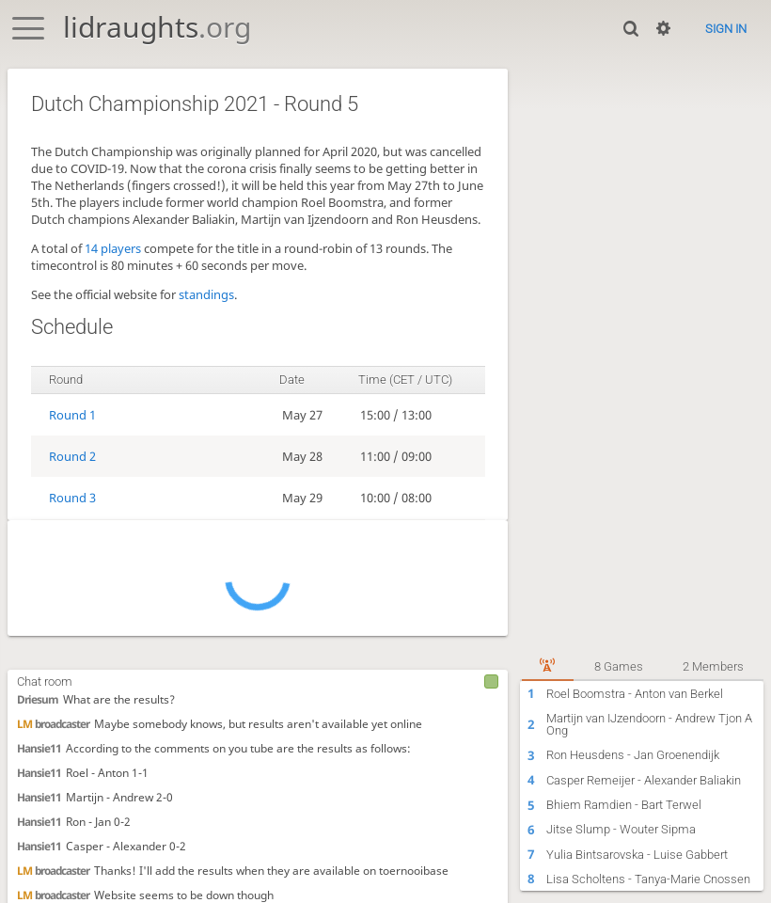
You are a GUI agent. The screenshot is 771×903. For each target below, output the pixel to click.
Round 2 (72, 456)
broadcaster (53, 723)
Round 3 (72, 497)
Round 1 (72, 414)
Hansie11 (39, 747)
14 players (113, 248)
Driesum (37, 698)
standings (206, 294)
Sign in (726, 29)
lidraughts (157, 27)
